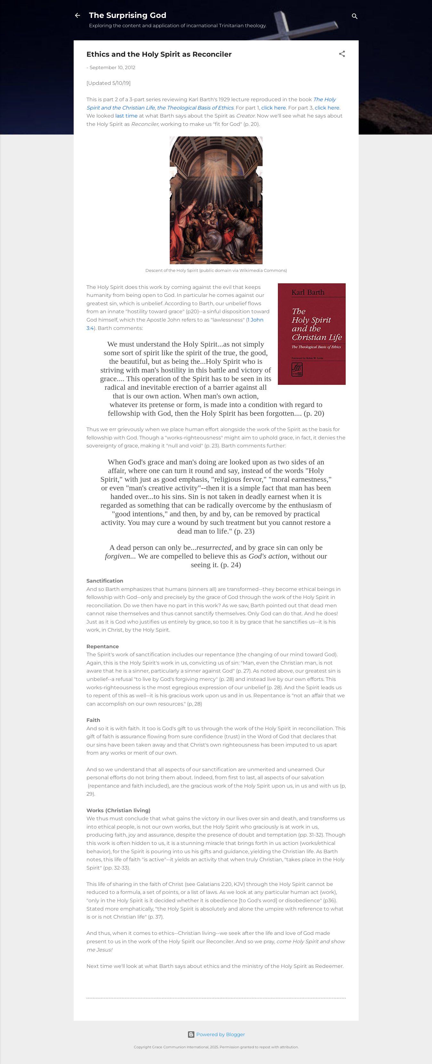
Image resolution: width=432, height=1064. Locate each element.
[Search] (355, 17)
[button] (342, 55)
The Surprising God (128, 15)
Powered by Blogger (216, 1034)
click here (273, 108)
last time (126, 116)
